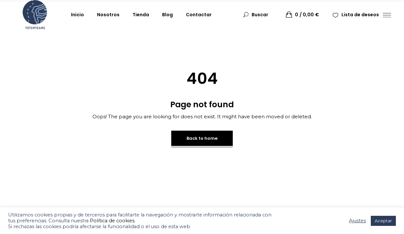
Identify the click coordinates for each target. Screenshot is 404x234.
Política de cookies (112, 221)
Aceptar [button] (383, 220)
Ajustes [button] (357, 221)
